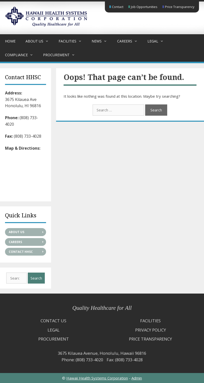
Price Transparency (179, 6)
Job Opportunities (144, 6)
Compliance (21, 55)
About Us (40, 41)
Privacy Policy (150, 330)
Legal (157, 41)
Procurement (61, 55)
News (102, 41)
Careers (129, 41)
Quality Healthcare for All (102, 308)
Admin (136, 378)
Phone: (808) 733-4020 (82, 360)
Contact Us (53, 321)
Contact (117, 6)
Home (10, 41)
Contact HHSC (21, 252)
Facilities (73, 41)
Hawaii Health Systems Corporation (97, 378)
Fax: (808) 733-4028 (125, 360)
